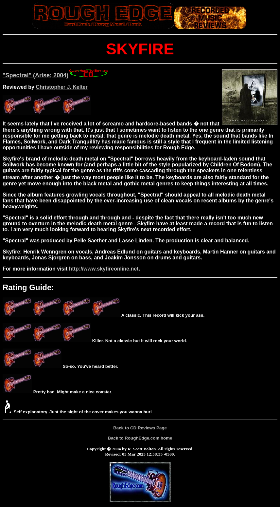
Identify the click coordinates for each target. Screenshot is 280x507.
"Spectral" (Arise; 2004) (56, 75)
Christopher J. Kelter (61, 87)
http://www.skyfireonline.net (104, 269)
